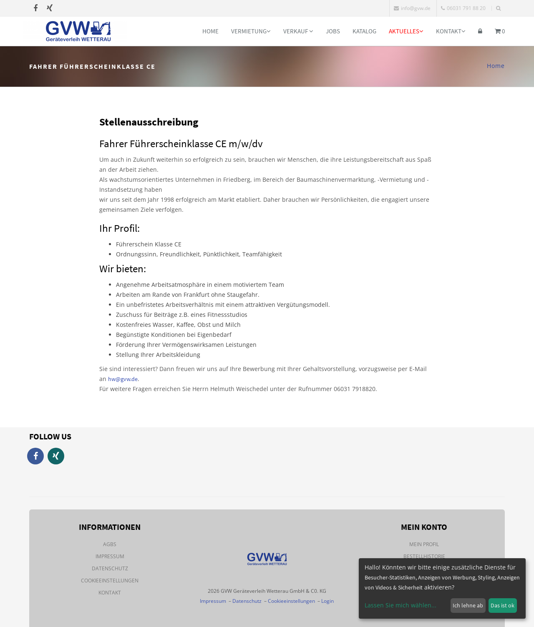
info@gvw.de (412, 8)
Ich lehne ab (468, 605)
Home (210, 31)
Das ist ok (502, 605)
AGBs (109, 544)
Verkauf (298, 31)
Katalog (364, 31)
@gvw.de (127, 379)
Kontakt (451, 31)
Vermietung (251, 31)
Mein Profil (424, 544)
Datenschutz (110, 568)
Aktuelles (406, 31)
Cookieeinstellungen (110, 580)
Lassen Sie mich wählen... (400, 605)
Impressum (110, 556)
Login (327, 600)
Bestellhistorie (424, 556)
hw (112, 379)
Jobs (333, 31)
